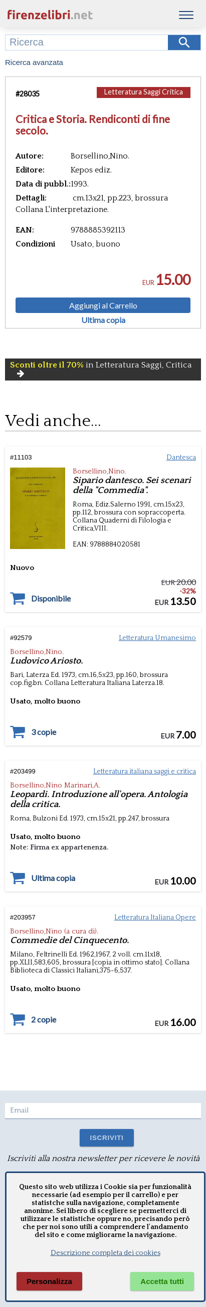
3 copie (43, 732)
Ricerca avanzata (34, 62)
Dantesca (181, 458)
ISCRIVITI (106, 1138)
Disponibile (51, 598)
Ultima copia (103, 320)
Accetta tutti (162, 1281)
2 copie (43, 1020)
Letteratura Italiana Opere (155, 918)
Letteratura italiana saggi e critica (144, 772)
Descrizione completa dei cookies (105, 1253)
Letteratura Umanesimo (157, 638)
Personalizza (49, 1281)
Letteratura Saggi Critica (143, 92)
